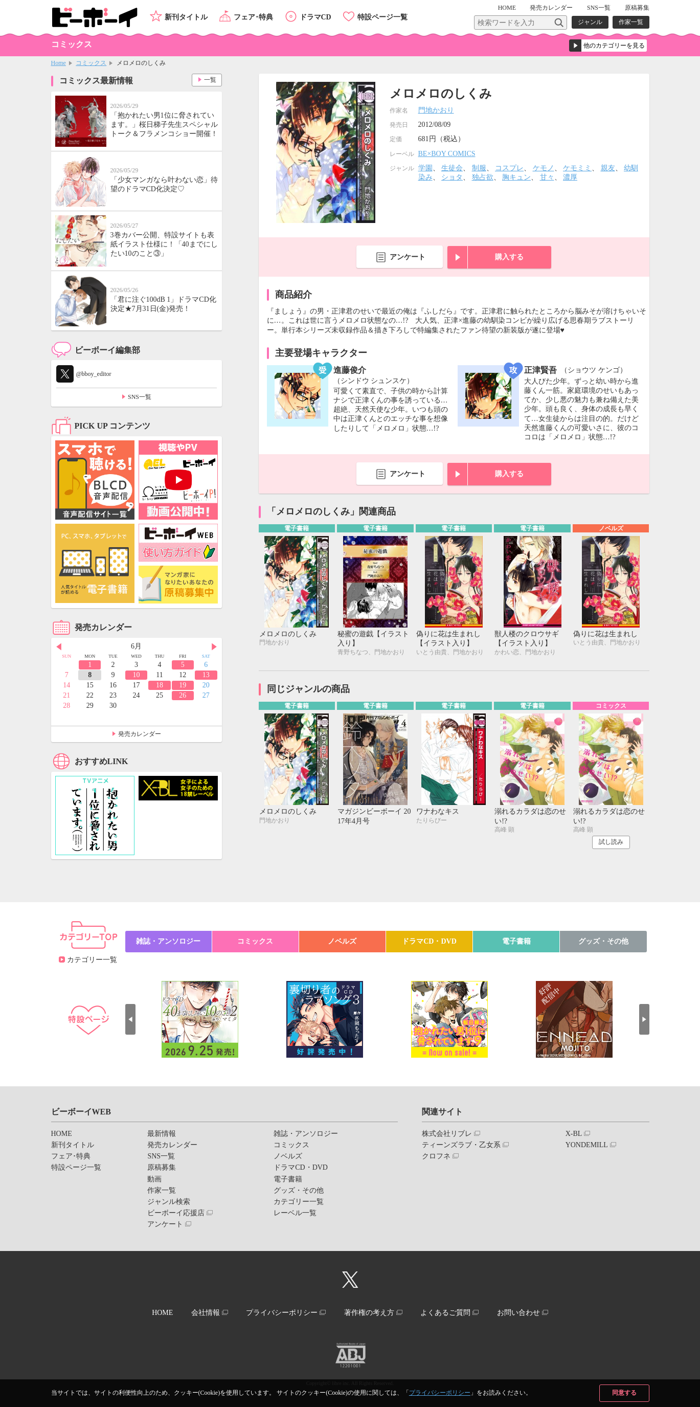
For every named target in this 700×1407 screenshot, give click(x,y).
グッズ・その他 (603, 941)
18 (159, 685)
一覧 (210, 79)
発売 (551, 7)
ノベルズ (342, 941)
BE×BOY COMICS (447, 154)
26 (182, 695)
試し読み (611, 841)
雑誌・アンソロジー (168, 941)
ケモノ (543, 168)
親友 (608, 168)
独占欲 (482, 177)
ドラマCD (315, 17)
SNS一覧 (599, 7)
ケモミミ (577, 168)
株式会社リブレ (447, 1133)
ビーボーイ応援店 (176, 1213)
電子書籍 (516, 941)
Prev (58, 647)
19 (182, 685)
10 (136, 675)
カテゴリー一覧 (92, 960)
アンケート (407, 257)
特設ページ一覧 (382, 17)
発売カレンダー (139, 734)
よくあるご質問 (445, 1312)
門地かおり (436, 110)
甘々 (547, 177)
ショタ (452, 177)
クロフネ (436, 1156)
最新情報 (161, 1133)
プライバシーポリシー (439, 1392)
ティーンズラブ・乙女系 (461, 1145)
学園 (425, 168)
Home (58, 62)
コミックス (91, 62)
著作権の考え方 (369, 1312)
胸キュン (516, 177)
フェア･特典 (253, 17)
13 (206, 675)
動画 (154, 1179)
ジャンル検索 (168, 1201)
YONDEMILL (587, 1145)
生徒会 (452, 168)
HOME (507, 7)
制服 (479, 168)
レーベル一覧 (295, 1213)
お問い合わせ (518, 1312)
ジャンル (590, 22)
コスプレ (509, 168)
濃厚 (570, 177)
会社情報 (205, 1312)
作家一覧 (631, 22)
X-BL (574, 1133)
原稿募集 (637, 7)
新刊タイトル (186, 17)
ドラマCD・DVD (429, 941)
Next (214, 647)
